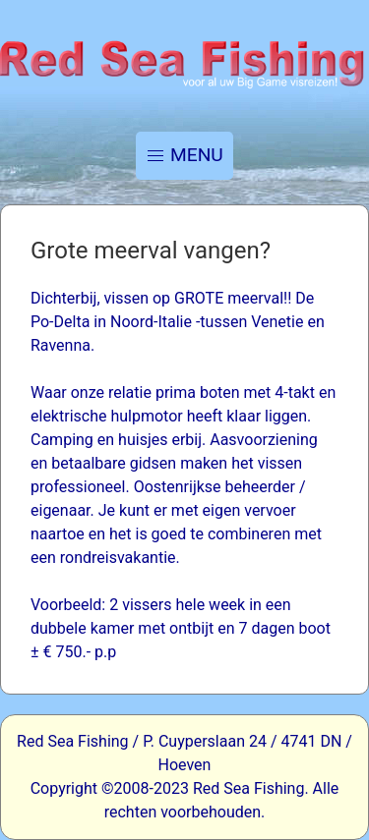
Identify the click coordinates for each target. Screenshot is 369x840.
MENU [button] (184, 154)
